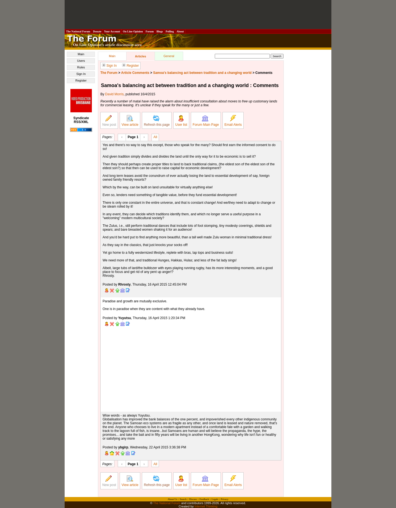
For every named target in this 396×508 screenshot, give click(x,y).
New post (109, 121)
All (155, 137)
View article (130, 121)
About (180, 31)
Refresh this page (157, 121)
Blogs (160, 31)
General (168, 56)
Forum (149, 31)
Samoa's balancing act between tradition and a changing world (202, 73)
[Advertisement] (198, 14)
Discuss (193, 499)
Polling (170, 31)
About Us (172, 499)
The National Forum (78, 31)
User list (181, 121)
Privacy (225, 499)
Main (81, 54)
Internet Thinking (205, 506)
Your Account (112, 31)
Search (183, 499)
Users (81, 60)
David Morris (114, 94)
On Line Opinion (133, 31)
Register (81, 80)
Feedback (204, 499)
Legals (214, 499)
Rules (81, 67)
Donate (97, 31)
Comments (264, 73)
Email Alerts (233, 121)
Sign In (81, 74)
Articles (140, 56)
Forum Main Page (206, 121)
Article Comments (135, 73)
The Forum (108, 73)
